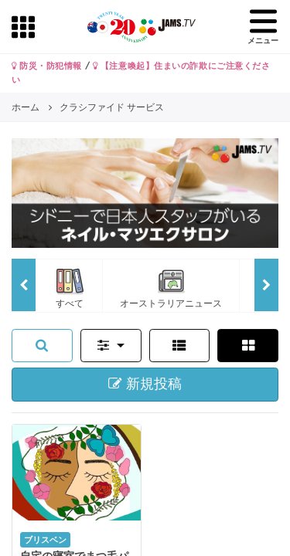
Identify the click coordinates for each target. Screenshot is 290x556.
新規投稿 (145, 384)
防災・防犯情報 (47, 65)
